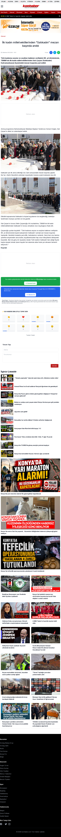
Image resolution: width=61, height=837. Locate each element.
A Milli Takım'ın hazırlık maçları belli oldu (16, 16)
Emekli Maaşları (5, 776)
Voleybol (3, 802)
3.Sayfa (39, 12)
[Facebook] (1, 824)
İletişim (2, 810)
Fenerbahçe (4, 796)
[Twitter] (6, 824)
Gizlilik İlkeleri (4, 816)
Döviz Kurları (4, 768)
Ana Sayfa (4, 12)
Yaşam (53, 12)
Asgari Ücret (4, 765)
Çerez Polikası (4, 813)
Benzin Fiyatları (5, 779)
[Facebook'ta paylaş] (51, 52)
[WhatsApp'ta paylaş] (58, 52)
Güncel (12, 12)
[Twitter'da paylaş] (54, 52)
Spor (26, 12)
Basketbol (3, 799)
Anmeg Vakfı (4, 746)
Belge (2, 757)
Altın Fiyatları (4, 771)
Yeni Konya (3, 751)
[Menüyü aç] (2, 6)
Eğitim (46, 12)
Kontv (2, 748)
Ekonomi (19, 12)
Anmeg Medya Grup (6, 743)
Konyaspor (3, 788)
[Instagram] (9, 824)
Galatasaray (4, 793)
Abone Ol (30, 295)
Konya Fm (3, 754)
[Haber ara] (59, 16)
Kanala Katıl (30, 283)
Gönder (54, 366)
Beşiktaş (2, 791)
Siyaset (32, 12)
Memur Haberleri (5, 774)
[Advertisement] (30, 114)
